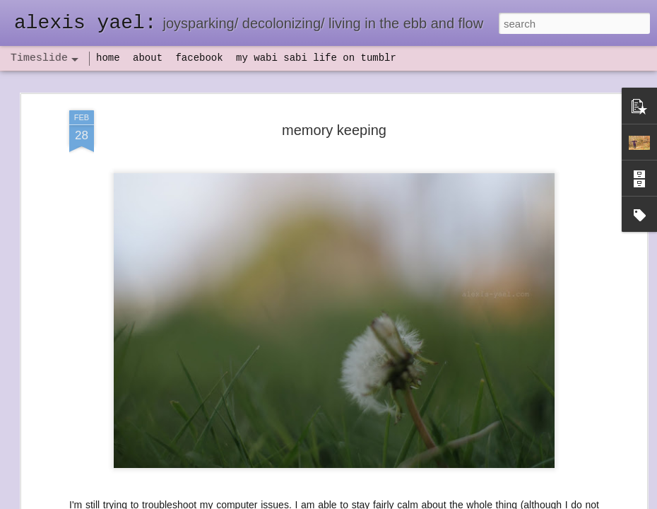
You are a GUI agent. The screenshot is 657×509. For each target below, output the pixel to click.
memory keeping (334, 130)
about (147, 58)
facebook (199, 58)
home (108, 58)
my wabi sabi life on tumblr (316, 58)
